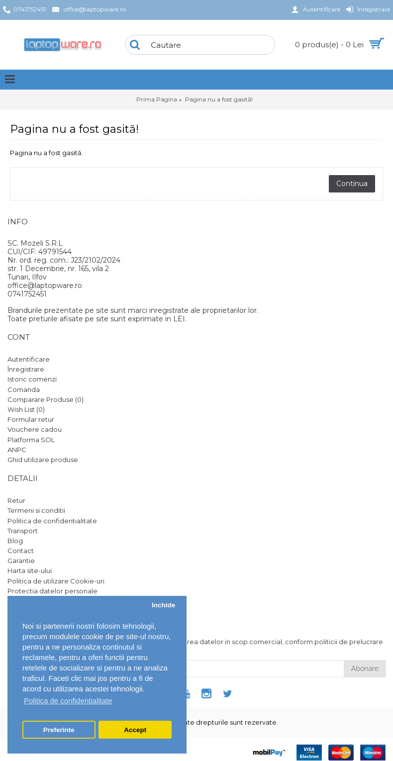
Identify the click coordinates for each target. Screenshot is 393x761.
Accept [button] (135, 730)
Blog (15, 541)
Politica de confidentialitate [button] (68, 700)
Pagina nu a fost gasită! (219, 99)
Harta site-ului (29, 570)
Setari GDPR (27, 601)
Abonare (365, 668)
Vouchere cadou (34, 429)
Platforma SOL (31, 440)
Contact (20, 551)
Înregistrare (25, 369)
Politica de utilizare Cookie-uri (55, 581)
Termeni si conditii (36, 510)
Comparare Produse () (45, 399)
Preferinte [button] (59, 730)
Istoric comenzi (32, 379)
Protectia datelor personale (52, 591)
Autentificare (28, 359)
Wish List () (26, 409)
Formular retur (30, 419)
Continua (352, 183)
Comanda (23, 389)
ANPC (16, 450)
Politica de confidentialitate (52, 521)
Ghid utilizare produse (42, 460)
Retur (16, 500)
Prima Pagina (156, 99)
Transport (22, 531)
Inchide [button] (163, 605)
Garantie (21, 561)
